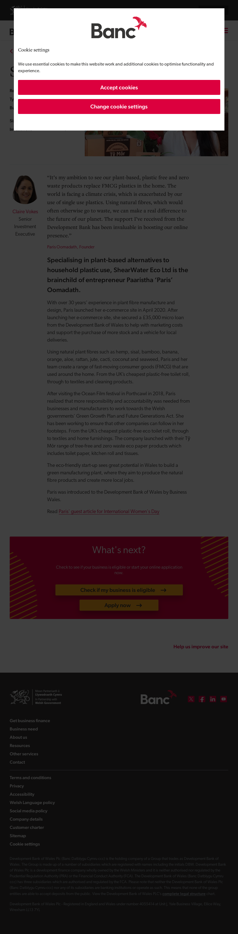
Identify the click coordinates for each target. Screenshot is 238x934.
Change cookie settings (119, 106)
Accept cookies (119, 87)
